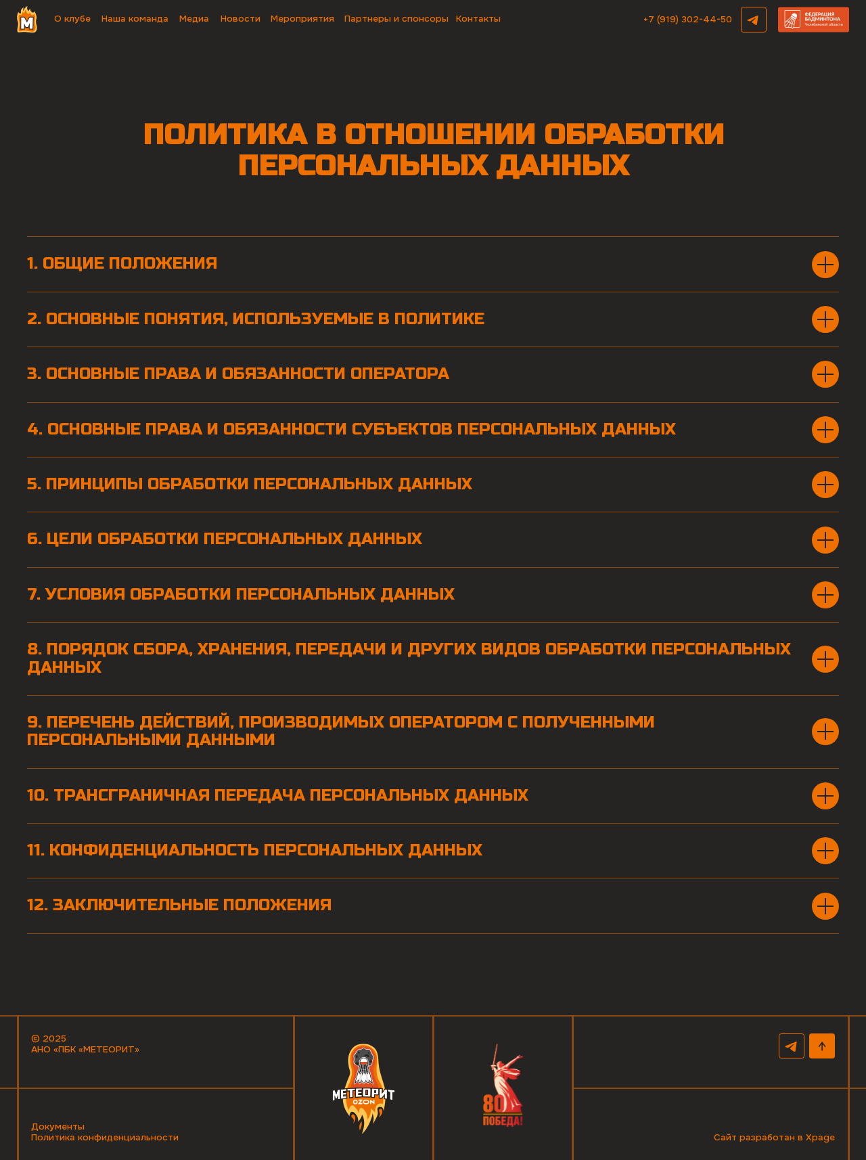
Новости (240, 19)
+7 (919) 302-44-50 (687, 19)
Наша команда (134, 19)
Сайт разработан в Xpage (774, 1137)
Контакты (478, 19)
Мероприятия (302, 19)
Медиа (194, 19)
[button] (813, 19)
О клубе (72, 19)
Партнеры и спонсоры (396, 19)
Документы (58, 1126)
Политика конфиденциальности (105, 1137)
